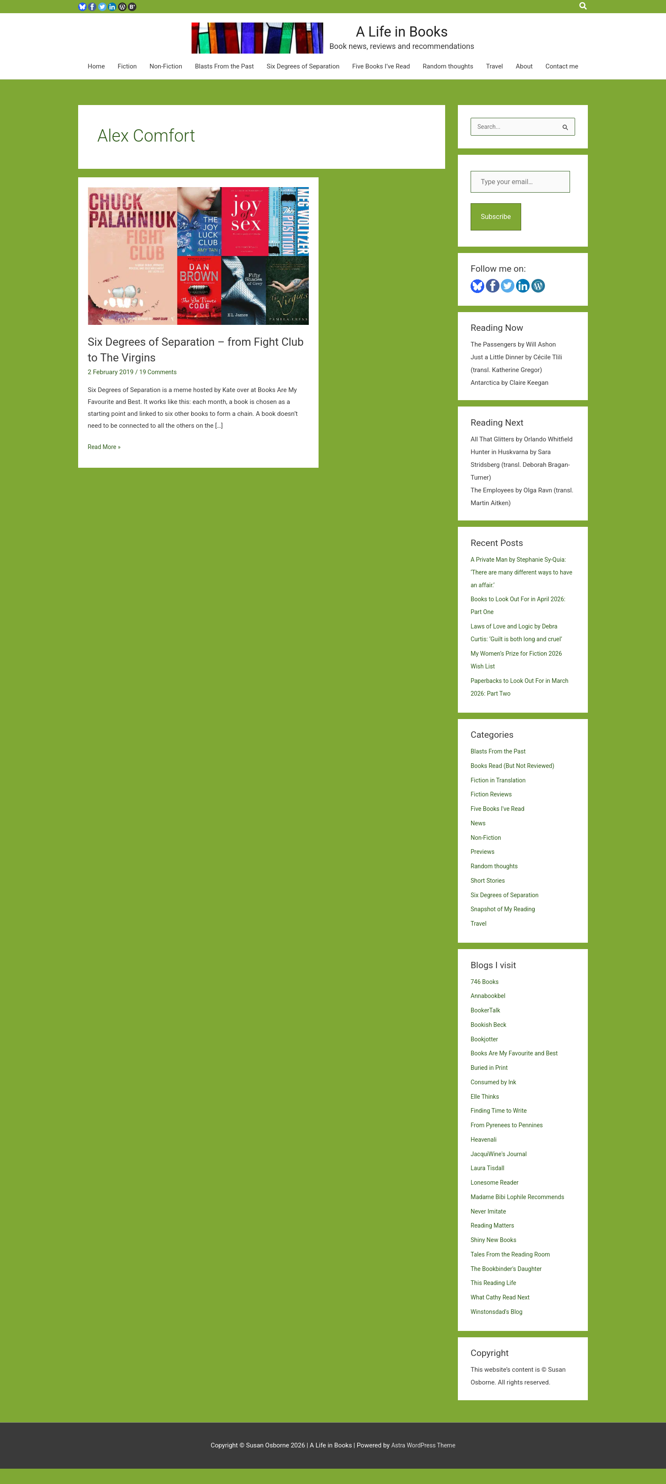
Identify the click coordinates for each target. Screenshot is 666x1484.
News (479, 838)
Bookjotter (485, 1054)
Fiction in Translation (500, 795)
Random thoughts (448, 81)
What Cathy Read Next (502, 1312)
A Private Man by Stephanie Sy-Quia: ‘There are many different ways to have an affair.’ (522, 587)
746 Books (486, 997)
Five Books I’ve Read (381, 81)
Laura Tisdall (489, 1184)
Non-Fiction (166, 81)
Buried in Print (491, 1083)
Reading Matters (494, 1241)
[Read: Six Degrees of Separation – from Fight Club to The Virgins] (198, 270)
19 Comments (159, 386)
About (524, 81)
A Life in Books (432, 39)
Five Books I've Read (499, 824)
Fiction (127, 81)
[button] (583, 6)
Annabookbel (489, 1011)
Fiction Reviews (493, 810)
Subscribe (496, 232)
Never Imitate (489, 1227)
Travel (494, 81)
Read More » (105, 462)
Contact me (561, 81)
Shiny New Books (495, 1255)
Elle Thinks (486, 1112)
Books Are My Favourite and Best (517, 1069)
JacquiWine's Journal (501, 1169)
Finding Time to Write (501, 1126)
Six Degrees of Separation (303, 81)
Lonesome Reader (496, 1198)
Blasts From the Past (224, 81)
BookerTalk (486, 1025)
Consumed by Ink (495, 1097)
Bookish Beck (490, 1040)
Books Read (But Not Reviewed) (515, 781)
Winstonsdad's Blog (498, 1327)
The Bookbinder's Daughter (509, 1284)
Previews (483, 867)
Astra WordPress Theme (423, 1460)
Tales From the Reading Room (513, 1270)
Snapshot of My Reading (505, 925)
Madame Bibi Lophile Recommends (521, 1212)
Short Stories (489, 896)
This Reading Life (495, 1298)
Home (96, 81)
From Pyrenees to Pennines (509, 1140)
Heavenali (485, 1155)
